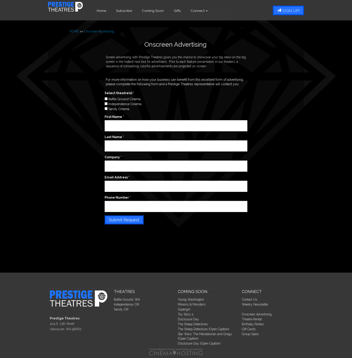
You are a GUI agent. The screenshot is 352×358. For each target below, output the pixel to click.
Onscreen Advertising (99, 31)
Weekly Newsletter (255, 304)
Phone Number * (118, 197)
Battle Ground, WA (127, 299)
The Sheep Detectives (193, 324)
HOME (74, 31)
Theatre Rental (252, 319)
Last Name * (114, 137)
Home (114, 11)
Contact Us (249, 299)
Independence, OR (126, 304)
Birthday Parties (253, 324)
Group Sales (250, 334)
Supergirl (184, 309)
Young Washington (191, 299)
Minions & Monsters (191, 304)
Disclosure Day (188, 319)
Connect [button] (212, 11)
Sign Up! (288, 10)
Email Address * (117, 177)
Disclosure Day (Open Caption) (199, 343)
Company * (113, 157)
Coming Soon (166, 11)
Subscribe (137, 11)
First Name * (114, 117)
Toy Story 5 (185, 314)
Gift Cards (248, 329)
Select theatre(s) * (119, 93)
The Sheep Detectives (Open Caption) (203, 329)
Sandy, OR (121, 309)
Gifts (190, 11)
